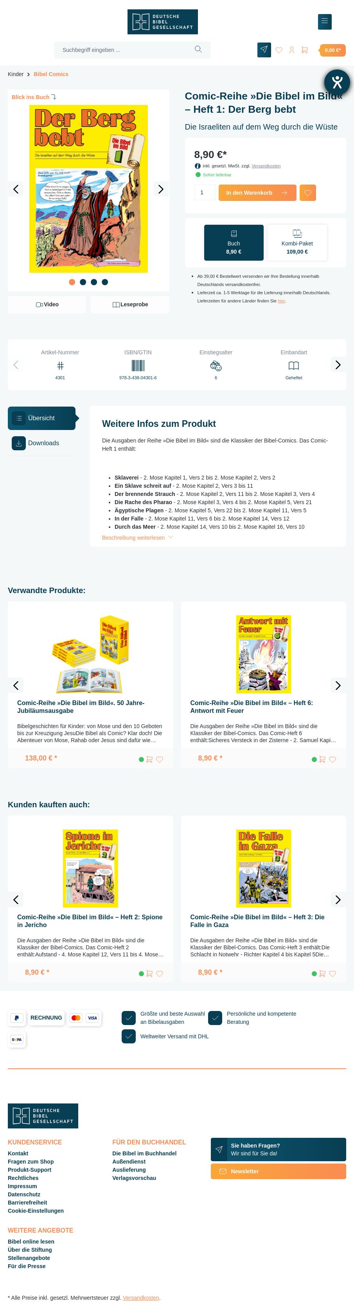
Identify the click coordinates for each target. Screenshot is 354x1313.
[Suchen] (196, 50)
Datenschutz (24, 1194)
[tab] (41, 418)
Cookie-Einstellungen (36, 1211)
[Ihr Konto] (290, 48)
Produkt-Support (29, 1170)
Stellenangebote (29, 1258)
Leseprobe (130, 304)
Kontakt (18, 1153)
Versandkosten (266, 165)
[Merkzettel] (276, 48)
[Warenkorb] (323, 50)
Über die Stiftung (30, 1250)
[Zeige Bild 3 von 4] (94, 282)
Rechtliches (23, 1178)
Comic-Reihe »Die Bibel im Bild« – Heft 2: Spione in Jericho (90, 921)
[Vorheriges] (15, 189)
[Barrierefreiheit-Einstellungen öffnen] (337, 82)
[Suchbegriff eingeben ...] (118, 50)
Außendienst (129, 1161)
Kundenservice (35, 1142)
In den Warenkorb (257, 192)
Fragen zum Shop (31, 1161)
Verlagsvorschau (134, 1178)
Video (47, 304)
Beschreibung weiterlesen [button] (138, 538)
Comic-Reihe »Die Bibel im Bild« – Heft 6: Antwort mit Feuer (251, 707)
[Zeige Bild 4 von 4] (105, 282)
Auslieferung (129, 1170)
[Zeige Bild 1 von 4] (72, 282)
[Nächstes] (161, 189)
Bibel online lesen (31, 1241)
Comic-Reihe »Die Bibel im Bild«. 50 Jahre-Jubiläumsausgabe (80, 707)
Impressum (22, 1186)
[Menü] (325, 22)
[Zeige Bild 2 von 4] (83, 282)
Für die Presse (27, 1266)
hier (281, 300)
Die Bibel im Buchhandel (144, 1153)
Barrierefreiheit (27, 1202)
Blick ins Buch (35, 96)
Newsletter (235, 1171)
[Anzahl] (205, 192)
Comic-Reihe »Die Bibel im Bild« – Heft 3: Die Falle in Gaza (257, 921)
